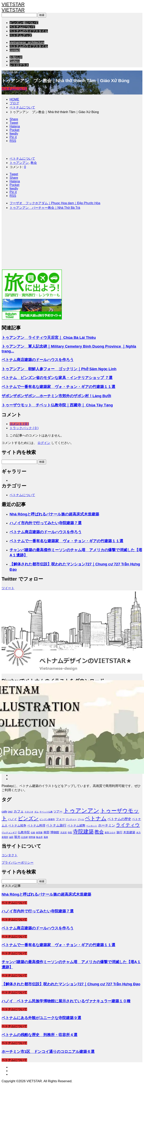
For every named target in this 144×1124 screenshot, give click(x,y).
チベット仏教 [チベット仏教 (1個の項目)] (46, 812)
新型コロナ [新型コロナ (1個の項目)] (110, 832)
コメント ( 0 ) (19, 424)
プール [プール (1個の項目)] (81, 819)
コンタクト (10, 855)
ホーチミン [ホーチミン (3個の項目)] (106, 825)
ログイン (43, 443)
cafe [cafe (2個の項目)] (4, 811)
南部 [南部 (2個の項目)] (46, 832)
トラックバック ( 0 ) (24, 428)
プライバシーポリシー (18, 862)
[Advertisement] (53, 241)
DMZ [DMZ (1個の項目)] (10, 812)
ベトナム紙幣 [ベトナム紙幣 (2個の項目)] (76, 825)
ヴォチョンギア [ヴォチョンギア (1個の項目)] (9, 832)
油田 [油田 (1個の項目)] (11, 837)
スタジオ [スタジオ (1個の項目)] (29, 812)
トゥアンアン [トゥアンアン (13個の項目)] (81, 810)
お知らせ (16, 57)
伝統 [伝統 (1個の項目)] (33, 832)
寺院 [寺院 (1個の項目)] (70, 832)
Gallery (15, 61)
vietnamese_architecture (27, 42)
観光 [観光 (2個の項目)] (17, 837)
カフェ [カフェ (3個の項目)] (19, 811)
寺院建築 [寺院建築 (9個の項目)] (83, 832)
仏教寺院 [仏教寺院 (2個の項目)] (24, 832)
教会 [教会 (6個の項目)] (99, 831)
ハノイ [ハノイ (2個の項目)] (12, 819)
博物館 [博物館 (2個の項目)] (54, 832)
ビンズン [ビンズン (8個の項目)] (28, 818)
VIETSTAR (13, 4)
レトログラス (19, 65)
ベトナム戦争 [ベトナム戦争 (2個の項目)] (17, 825)
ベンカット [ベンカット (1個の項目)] (91, 826)
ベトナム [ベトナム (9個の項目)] (96, 818)
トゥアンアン (19, 162)
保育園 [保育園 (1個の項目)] (39, 832)
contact (15, 50)
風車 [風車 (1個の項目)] (46, 837)
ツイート (8, 588)
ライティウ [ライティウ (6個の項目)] (128, 825)
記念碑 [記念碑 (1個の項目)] (24, 837)
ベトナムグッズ (21, 35)
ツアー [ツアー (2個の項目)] (57, 811)
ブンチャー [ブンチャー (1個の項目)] (71, 819)
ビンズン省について (24, 22)
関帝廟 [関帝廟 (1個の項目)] (32, 837)
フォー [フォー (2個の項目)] (60, 819)
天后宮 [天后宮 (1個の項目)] (63, 832)
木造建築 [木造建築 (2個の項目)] (129, 832)
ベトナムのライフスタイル (29, 31)
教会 (34, 162)
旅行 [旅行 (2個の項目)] (119, 832)
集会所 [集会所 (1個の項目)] (39, 837)
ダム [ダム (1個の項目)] (36, 812)
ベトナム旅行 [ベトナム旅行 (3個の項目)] (56, 825)
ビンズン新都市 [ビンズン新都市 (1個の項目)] (47, 819)
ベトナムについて (22, 27)
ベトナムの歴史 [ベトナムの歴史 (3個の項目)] (119, 819)
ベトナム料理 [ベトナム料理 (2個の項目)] (36, 825)
